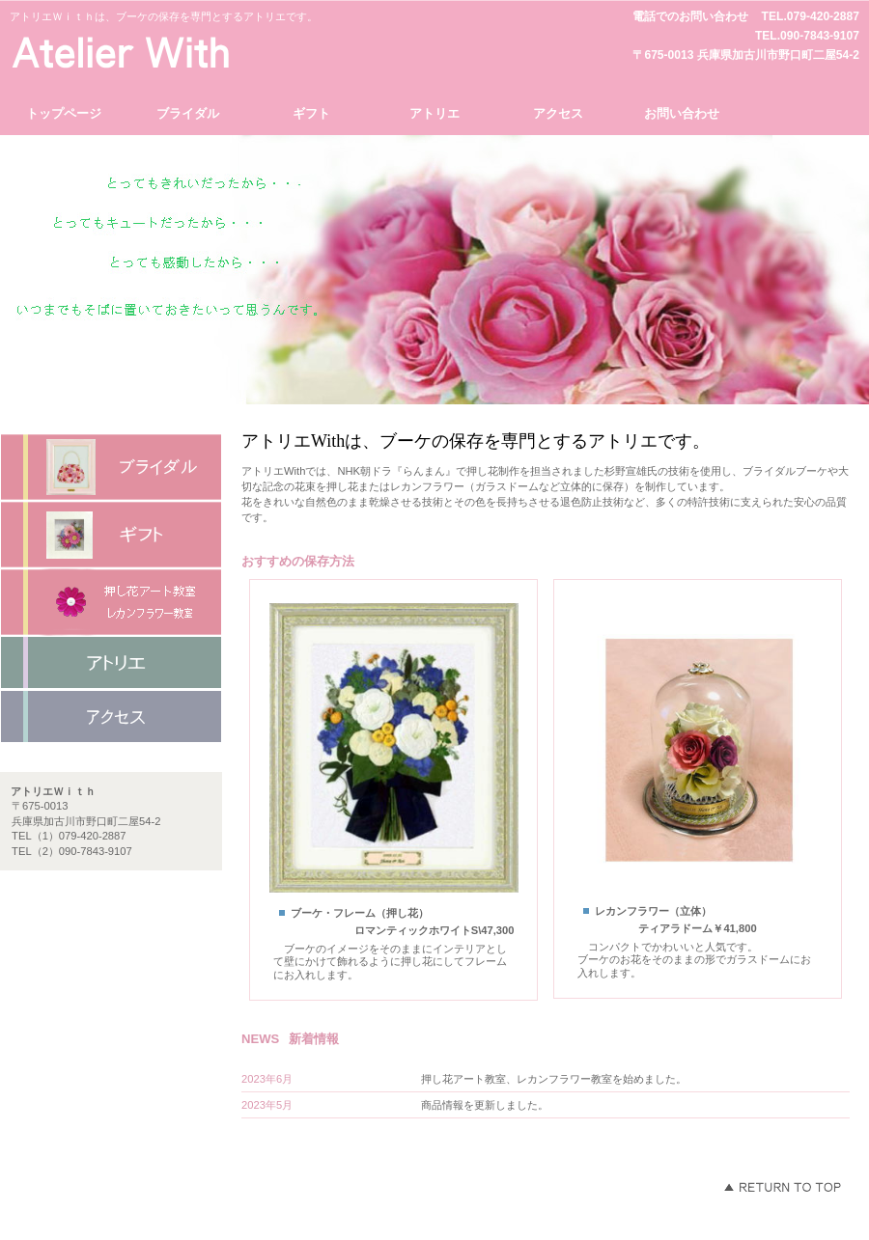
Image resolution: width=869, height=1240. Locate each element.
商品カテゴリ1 (111, 467)
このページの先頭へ (782, 1187)
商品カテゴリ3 (111, 602)
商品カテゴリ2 (111, 534)
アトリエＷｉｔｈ (188, 52)
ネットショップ (111, 663)
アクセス (111, 717)
